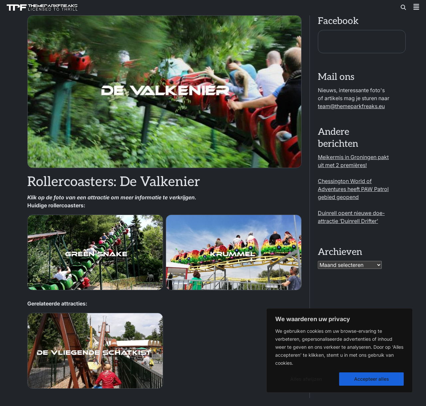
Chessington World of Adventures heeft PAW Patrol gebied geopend (353, 189)
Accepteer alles (371, 379)
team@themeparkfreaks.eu (351, 106)
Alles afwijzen (306, 379)
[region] (339, 350)
